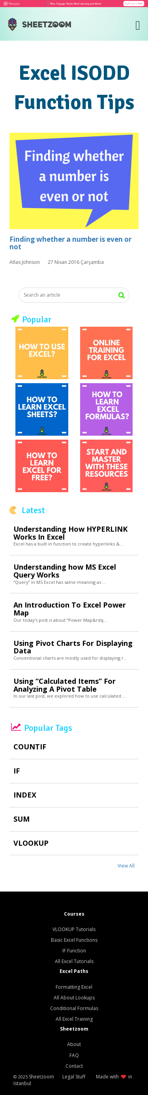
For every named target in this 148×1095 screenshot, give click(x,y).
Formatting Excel (74, 987)
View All (126, 865)
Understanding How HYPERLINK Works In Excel (70, 533)
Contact (74, 1066)
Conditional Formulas (74, 1008)
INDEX (24, 795)
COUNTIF (29, 747)
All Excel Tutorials (74, 961)
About (74, 1044)
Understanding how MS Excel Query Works (64, 571)
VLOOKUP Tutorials (74, 929)
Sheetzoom (41, 1076)
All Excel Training (74, 1019)
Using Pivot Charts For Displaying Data (73, 647)
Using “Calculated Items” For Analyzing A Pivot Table (64, 685)
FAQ (74, 1055)
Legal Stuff (73, 1076)
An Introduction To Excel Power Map (69, 609)
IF (16, 771)
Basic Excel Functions (74, 940)
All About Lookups (74, 997)
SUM (21, 819)
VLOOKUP (31, 843)
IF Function (74, 950)
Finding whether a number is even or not (70, 243)
